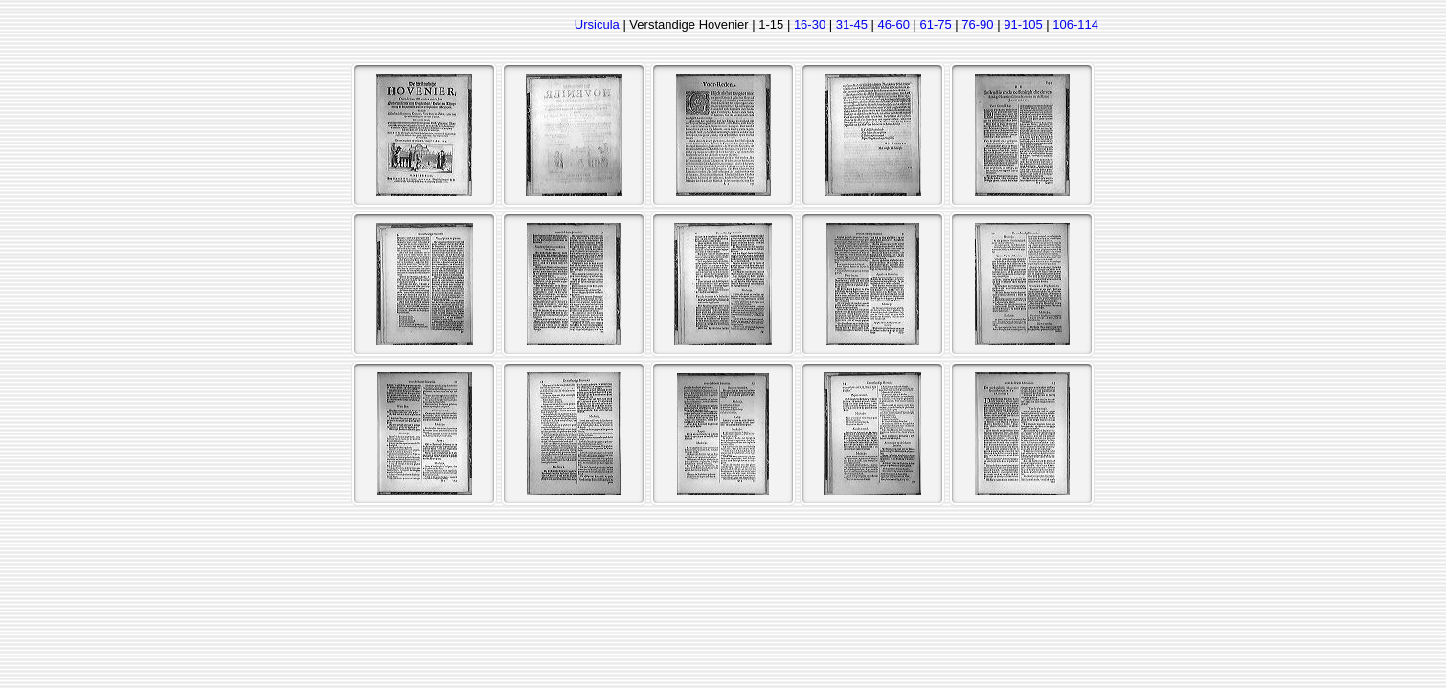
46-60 (894, 24)
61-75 (935, 24)
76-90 (977, 24)
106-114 (1075, 24)
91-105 (1023, 24)
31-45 (852, 24)
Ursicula (597, 24)
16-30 (809, 24)
